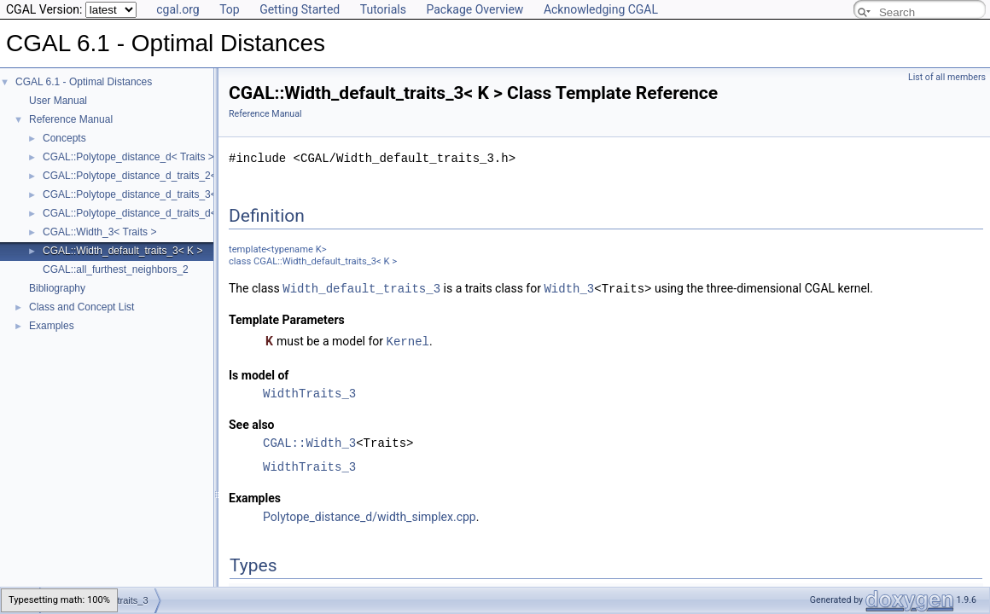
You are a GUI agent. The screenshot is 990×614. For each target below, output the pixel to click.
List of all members (947, 77)
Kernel (408, 340)
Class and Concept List (81, 307)
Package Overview (474, 9)
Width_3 (569, 288)
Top (229, 9)
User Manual (58, 101)
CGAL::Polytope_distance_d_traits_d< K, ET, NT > (157, 213)
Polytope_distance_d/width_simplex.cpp (369, 515)
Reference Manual (71, 119)
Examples (51, 326)
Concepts (64, 138)
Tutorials (383, 9)
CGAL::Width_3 (309, 441)
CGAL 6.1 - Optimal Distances (83, 82)
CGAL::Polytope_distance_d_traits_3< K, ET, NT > (157, 194)
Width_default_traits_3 (361, 288)
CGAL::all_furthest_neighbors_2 (116, 269)
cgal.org (177, 9)
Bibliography (57, 288)
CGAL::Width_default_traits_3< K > (122, 251)
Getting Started (299, 9)
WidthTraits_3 (309, 392)
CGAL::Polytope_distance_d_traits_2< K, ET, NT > (157, 176)
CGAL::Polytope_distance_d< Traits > (128, 157)
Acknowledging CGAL (601, 9)
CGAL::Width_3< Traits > (99, 232)
